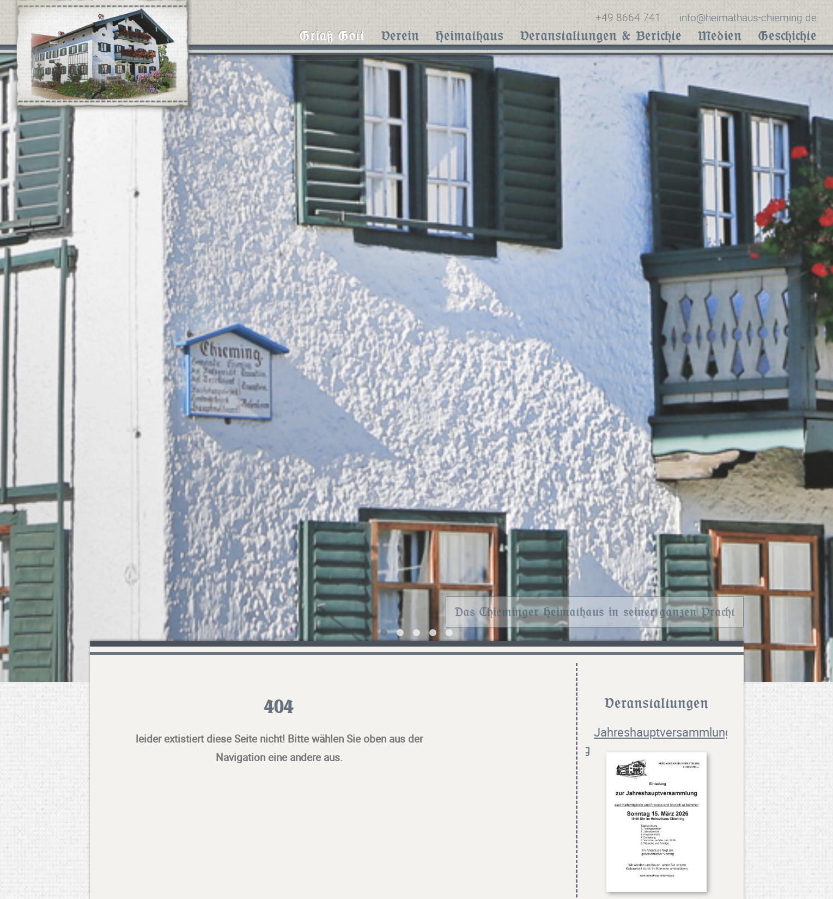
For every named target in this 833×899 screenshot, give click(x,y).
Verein (400, 36)
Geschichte (787, 36)
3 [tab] (416, 630)
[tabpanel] (416, 364)
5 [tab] (449, 630)
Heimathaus (469, 36)
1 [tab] (384, 630)
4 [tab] (433, 630)
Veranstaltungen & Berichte (601, 36)
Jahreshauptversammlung (663, 730)
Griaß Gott (331, 36)
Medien (719, 36)
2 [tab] (400, 630)
